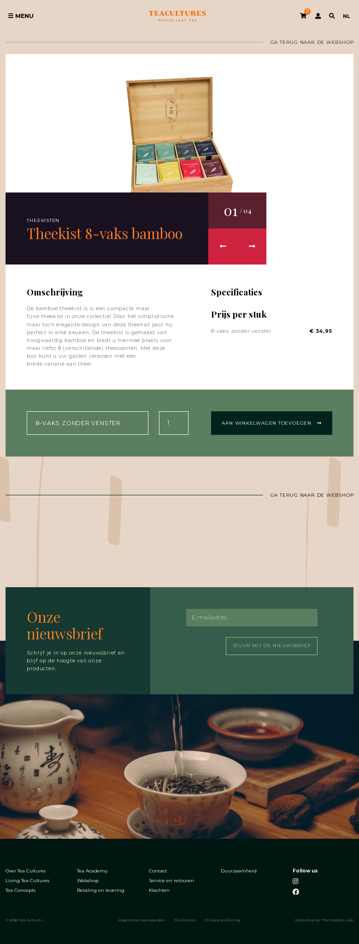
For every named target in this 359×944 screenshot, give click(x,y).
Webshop (88, 880)
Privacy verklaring (223, 920)
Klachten (159, 890)
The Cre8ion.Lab (337, 920)
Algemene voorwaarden (141, 920)
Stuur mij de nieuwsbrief (272, 646)
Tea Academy (92, 870)
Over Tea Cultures (26, 870)
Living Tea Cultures (27, 880)
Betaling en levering (100, 890)
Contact (158, 870)
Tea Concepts (20, 890)
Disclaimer (185, 920)
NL (346, 16)
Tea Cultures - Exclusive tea (177, 16)
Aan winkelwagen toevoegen (271, 423)
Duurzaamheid (239, 870)
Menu (21, 15)
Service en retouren (171, 880)
